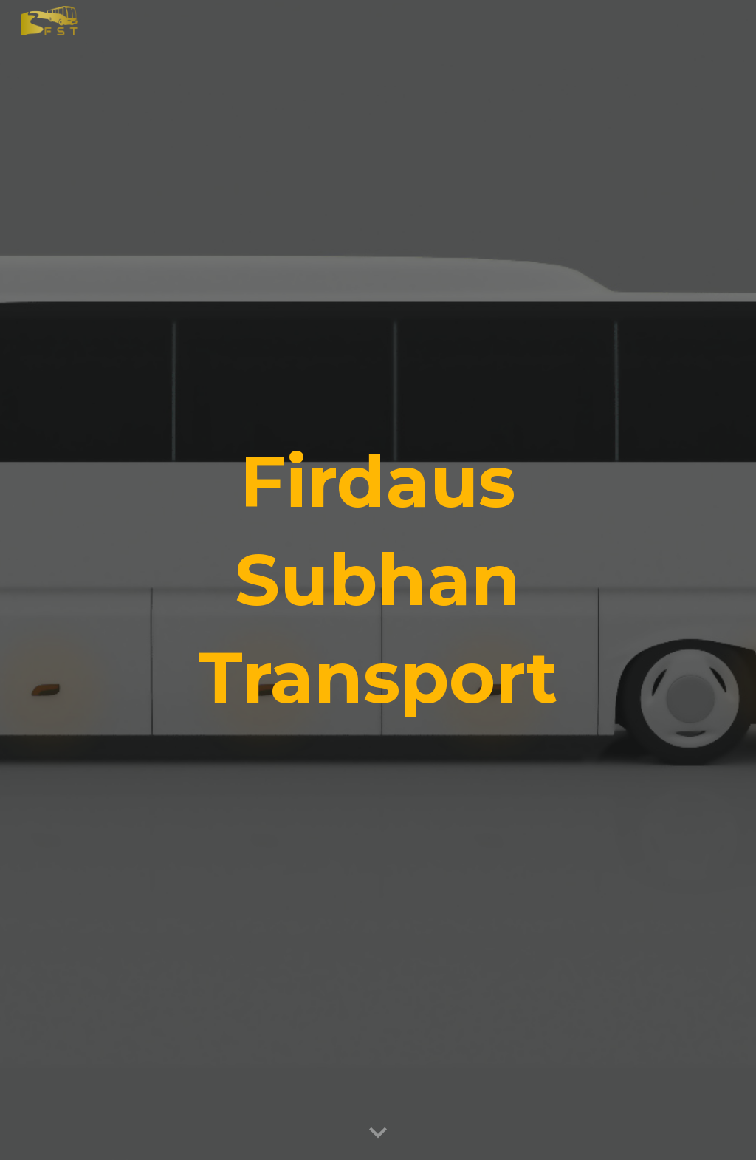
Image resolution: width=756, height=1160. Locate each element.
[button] (378, 1133)
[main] (378, 579)
